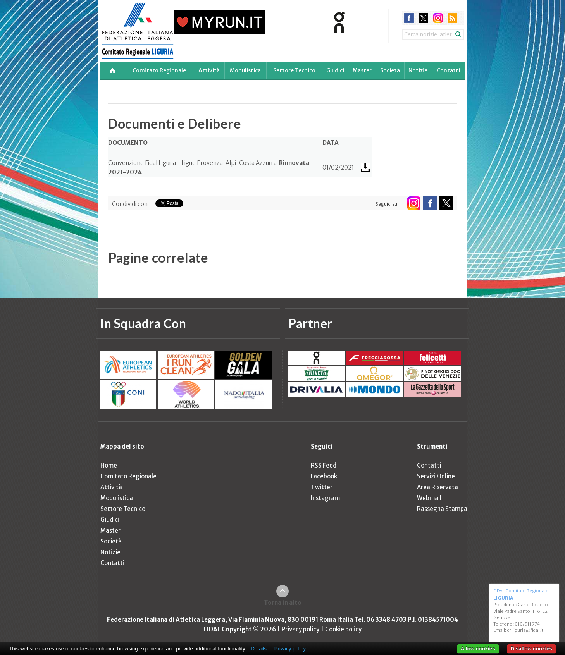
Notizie (417, 70)
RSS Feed (323, 465)
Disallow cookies (531, 649)
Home (108, 465)
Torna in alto (282, 602)
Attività (209, 70)
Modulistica (245, 70)
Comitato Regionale (159, 70)
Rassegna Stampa (442, 508)
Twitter (321, 487)
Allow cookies (478, 649)
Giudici (335, 70)
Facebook (324, 476)
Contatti (448, 70)
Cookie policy (343, 629)
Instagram (325, 498)
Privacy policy (300, 629)
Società (390, 70)
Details (259, 649)
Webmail (429, 498)
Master (362, 70)
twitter (423, 18)
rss (452, 18)
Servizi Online (436, 476)
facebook (409, 18)
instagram (438, 18)
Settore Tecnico (294, 70)
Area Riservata (437, 487)
